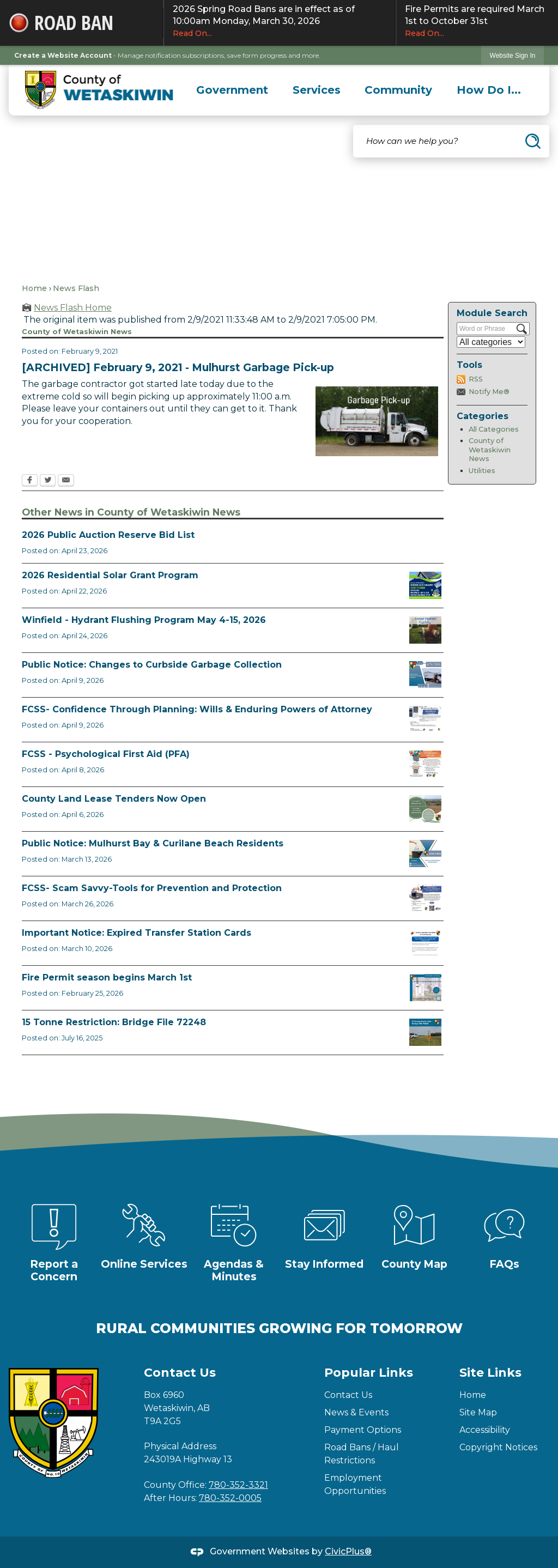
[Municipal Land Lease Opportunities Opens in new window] (425, 809)
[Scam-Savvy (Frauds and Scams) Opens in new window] (425, 898)
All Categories (494, 429)
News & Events (356, 1412)
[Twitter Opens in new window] (48, 481)
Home (34, 288)
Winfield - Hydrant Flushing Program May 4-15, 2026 (144, 620)
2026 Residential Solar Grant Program (110, 575)
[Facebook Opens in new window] (30, 481)
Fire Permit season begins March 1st (107, 977)
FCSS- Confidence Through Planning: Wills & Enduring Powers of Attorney (197, 709)
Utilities (482, 471)
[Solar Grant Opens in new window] (425, 585)
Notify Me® (489, 392)
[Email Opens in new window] (66, 481)
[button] (533, 141)
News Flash (76, 288)
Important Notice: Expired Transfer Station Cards (136, 933)
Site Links (490, 1372)
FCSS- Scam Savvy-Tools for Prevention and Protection (152, 888)
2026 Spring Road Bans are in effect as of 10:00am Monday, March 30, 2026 (279, 21)
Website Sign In (513, 55)
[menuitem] (232, 89)
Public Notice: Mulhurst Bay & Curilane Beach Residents (152, 843)
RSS (476, 379)
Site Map (478, 1412)
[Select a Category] (491, 342)
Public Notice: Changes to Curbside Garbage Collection (152, 664)
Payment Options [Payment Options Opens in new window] (362, 1430)
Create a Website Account (63, 55)
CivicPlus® (348, 1551)
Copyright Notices (498, 1447)
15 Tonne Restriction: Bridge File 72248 (114, 1022)
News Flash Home (73, 307)
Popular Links (368, 1372)
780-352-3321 (238, 1485)
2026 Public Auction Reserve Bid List (108, 535)
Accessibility (484, 1430)
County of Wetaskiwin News (490, 450)
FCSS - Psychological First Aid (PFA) (106, 754)
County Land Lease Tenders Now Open (114, 799)
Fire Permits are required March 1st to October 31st (477, 21)
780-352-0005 (230, 1498)
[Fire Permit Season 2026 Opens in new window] (425, 987)
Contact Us (348, 1395)
